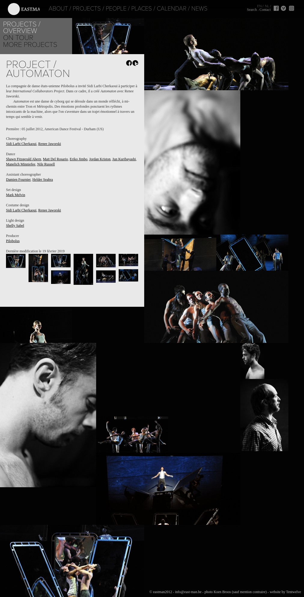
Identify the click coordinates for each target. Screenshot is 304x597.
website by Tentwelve (285, 592)
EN (259, 6)
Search (252, 10)
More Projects (30, 44)
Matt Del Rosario (55, 159)
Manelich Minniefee (20, 164)
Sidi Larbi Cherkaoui (21, 144)
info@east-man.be (188, 592)
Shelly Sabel (15, 225)
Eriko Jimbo (78, 159)
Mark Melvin (15, 195)
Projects (79, 8)
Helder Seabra (42, 179)
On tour (18, 37)
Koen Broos (222, 592)
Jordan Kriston (100, 159)
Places (134, 8)
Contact (265, 10)
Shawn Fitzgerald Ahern (23, 159)
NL (267, 6)
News (192, 8)
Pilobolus (13, 241)
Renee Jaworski (49, 144)
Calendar (164, 8)
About (51, 8)
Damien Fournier (18, 179)
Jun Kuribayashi (124, 159)
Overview (20, 30)
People (109, 8)
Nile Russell (46, 164)
